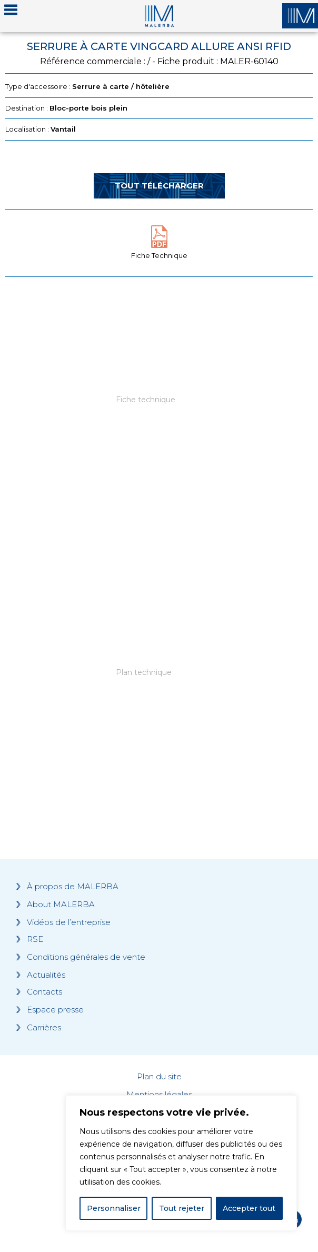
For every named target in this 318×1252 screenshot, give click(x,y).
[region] (181, 1163)
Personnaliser (114, 1208)
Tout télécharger (159, 186)
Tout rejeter (181, 1208)
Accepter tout (249, 1208)
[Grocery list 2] (159, 692)
